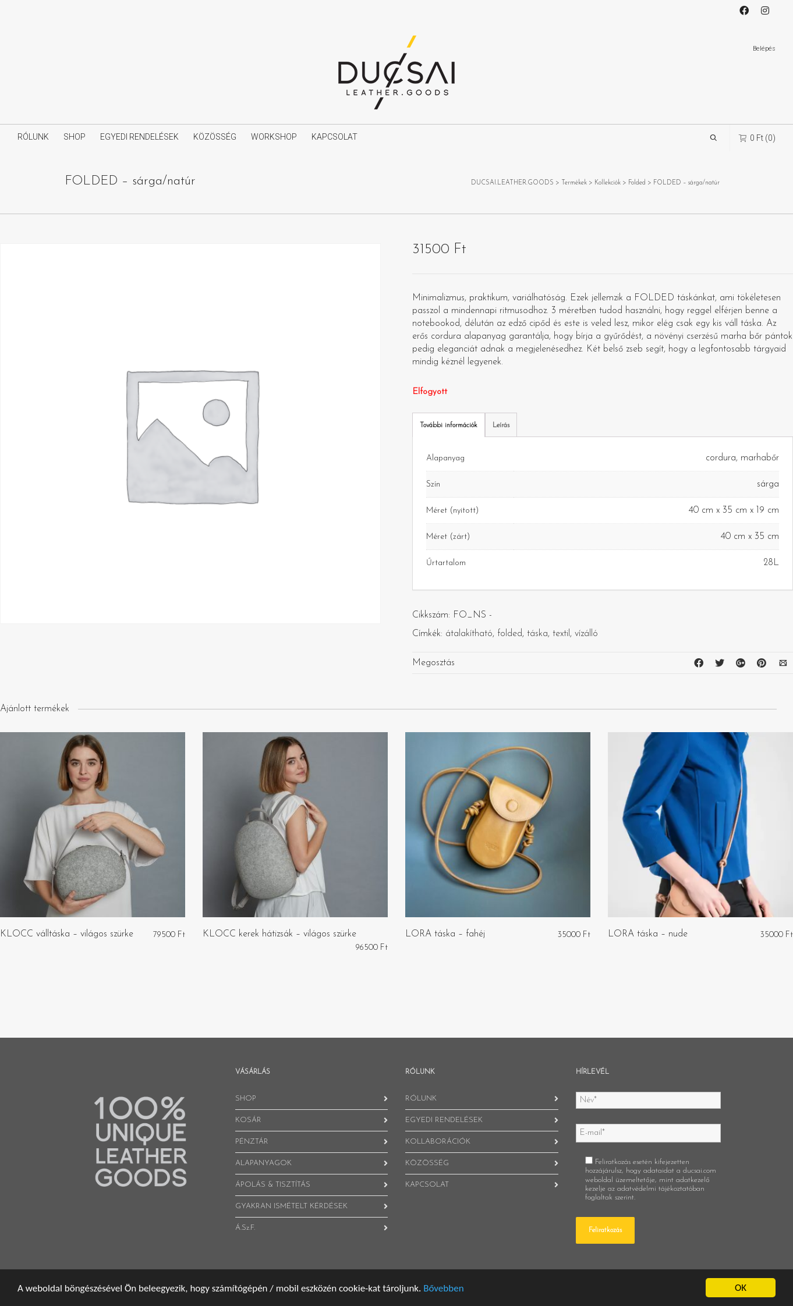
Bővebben (443, 1288)
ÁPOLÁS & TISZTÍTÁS (272, 1184)
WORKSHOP (274, 136)
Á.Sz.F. (245, 1228)
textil (561, 633)
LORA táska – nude (648, 934)
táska (537, 633)
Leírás (501, 425)
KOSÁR (248, 1120)
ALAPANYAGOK (263, 1163)
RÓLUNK (33, 136)
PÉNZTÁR (251, 1141)
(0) (757, 138)
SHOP (74, 136)
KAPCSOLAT (334, 136)
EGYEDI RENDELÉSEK (139, 136)
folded (509, 633)
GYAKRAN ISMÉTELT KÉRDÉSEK (291, 1206)
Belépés (764, 48)
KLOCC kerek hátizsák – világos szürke (279, 934)
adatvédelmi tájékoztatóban (661, 1189)
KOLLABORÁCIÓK (437, 1141)
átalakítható (469, 633)
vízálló (586, 633)
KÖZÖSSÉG (214, 136)
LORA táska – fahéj (445, 934)
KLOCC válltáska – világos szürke (66, 934)
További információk (448, 425)
